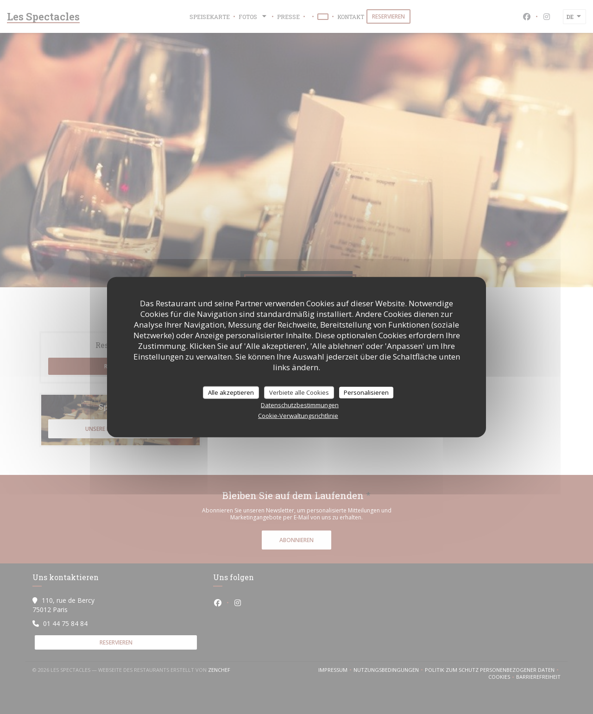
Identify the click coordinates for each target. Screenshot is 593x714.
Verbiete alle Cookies (299, 392)
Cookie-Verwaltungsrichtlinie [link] (298, 415)
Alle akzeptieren (231, 392)
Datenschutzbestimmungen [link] (300, 405)
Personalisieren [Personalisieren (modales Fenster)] (366, 392)
